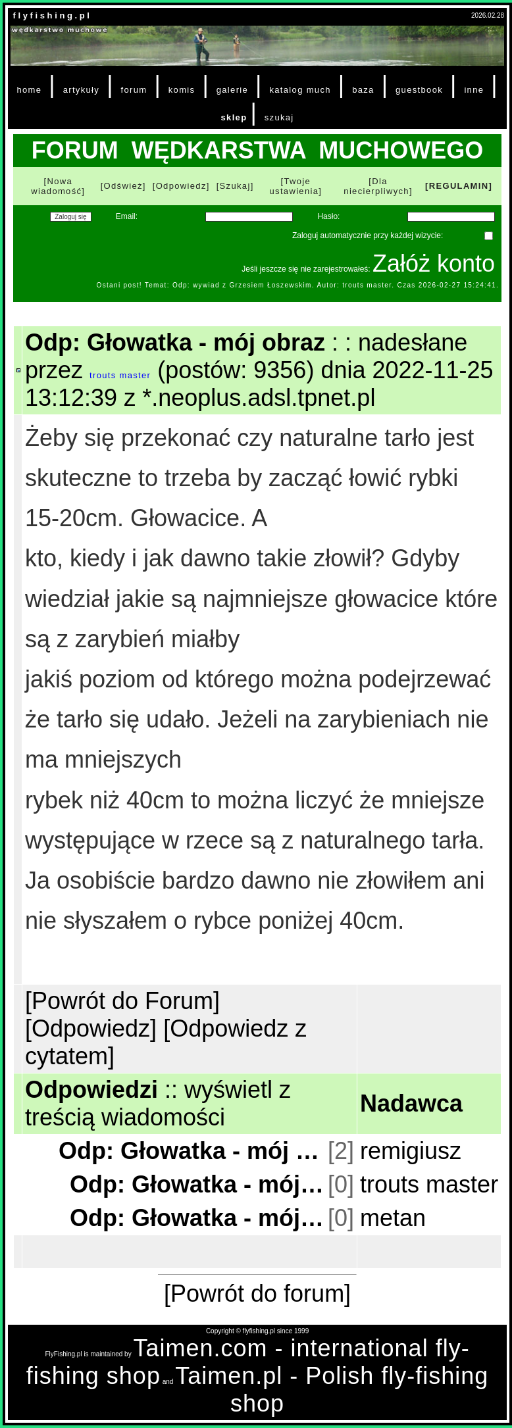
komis (181, 90)
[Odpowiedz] (181, 186)
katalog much (299, 90)
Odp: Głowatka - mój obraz (192, 1150)
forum (133, 90)
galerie (232, 90)
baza (363, 90)
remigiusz (410, 1150)
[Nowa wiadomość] (58, 186)
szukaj (279, 117)
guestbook (419, 90)
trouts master (120, 375)
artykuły (81, 90)
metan (393, 1217)
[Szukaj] (235, 186)
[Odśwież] (123, 186)
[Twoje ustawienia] (296, 186)
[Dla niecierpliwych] (378, 186)
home (28, 90)
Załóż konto (433, 263)
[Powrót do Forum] (122, 1000)
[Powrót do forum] (257, 1293)
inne (474, 90)
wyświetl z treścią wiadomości (158, 1103)
